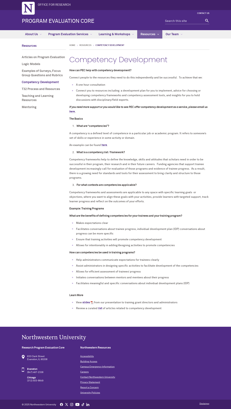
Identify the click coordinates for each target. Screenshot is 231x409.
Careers (84, 372)
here (104, 145)
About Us (33, 34)
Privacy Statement (90, 382)
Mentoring (29, 107)
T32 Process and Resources (41, 89)
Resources (150, 34)
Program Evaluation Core (58, 21)
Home (72, 45)
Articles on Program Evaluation (43, 57)
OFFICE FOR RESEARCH (54, 4)
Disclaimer (204, 404)
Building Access (88, 361)
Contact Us (203, 13)
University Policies (90, 393)
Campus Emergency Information (97, 367)
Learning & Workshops (116, 34)
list (100, 308)
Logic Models (31, 64)
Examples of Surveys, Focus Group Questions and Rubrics (42, 73)
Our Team (174, 34)
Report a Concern (89, 387)
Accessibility (87, 356)
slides (86, 302)
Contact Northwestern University (97, 377)
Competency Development (40, 82)
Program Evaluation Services (70, 34)
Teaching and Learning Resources (37, 98)
